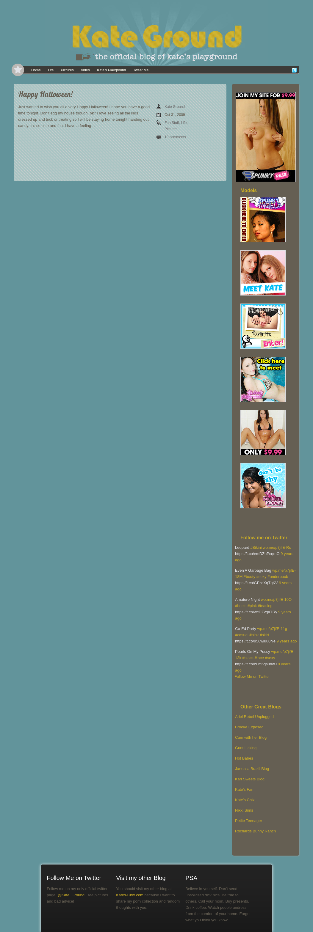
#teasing (265, 605)
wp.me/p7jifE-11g (272, 628)
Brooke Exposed (249, 727)
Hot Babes (244, 758)
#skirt (264, 635)
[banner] (156, 32)
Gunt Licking (245, 748)
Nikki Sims (244, 810)
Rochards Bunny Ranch (255, 831)
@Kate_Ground (70, 895)
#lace (259, 658)
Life (51, 70)
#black (248, 658)
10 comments (175, 137)
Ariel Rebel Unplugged (254, 716)
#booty (249, 576)
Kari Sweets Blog (250, 779)
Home (36, 70)
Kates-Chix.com (129, 895)
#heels (240, 605)
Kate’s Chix (245, 800)
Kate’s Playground (111, 70)
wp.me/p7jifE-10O (276, 599)
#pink (252, 605)
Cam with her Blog (251, 737)
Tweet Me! (141, 70)
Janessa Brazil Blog (252, 768)
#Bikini (256, 547)
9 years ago (286, 641)
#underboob (277, 576)
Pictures (67, 70)
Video (85, 70)
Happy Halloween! (45, 94)
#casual (241, 635)
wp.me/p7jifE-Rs (277, 547)
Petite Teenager (248, 820)
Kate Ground (175, 107)
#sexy (261, 576)
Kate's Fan (244, 789)
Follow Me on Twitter (252, 676)
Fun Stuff (172, 123)
